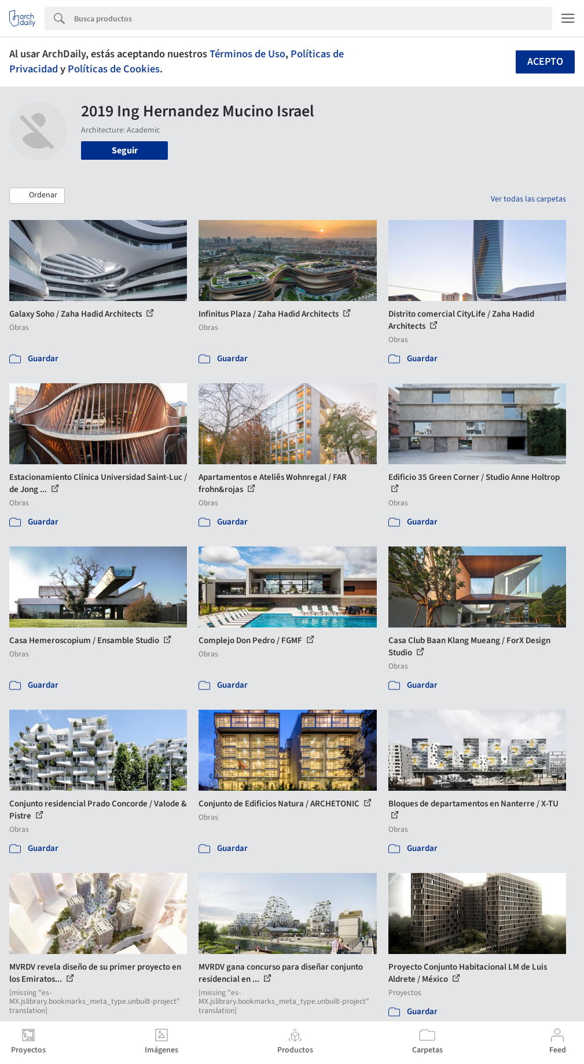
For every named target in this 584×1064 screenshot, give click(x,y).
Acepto (545, 61)
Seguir (125, 150)
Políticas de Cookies (114, 68)
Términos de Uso (247, 53)
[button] (37, 196)
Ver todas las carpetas (528, 199)
